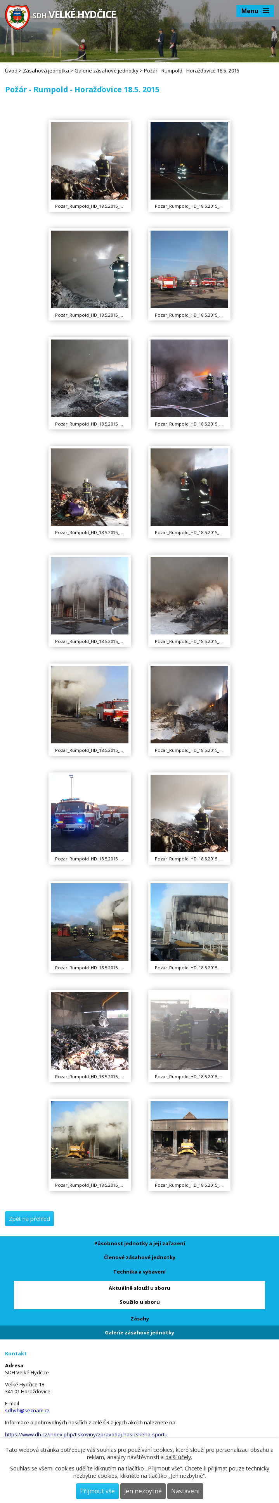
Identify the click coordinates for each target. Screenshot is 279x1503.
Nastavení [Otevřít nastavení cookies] (185, 1491)
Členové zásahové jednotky (139, 1257)
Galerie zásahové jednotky (107, 70)
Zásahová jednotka (46, 70)
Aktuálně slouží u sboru (139, 1287)
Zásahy (139, 1318)
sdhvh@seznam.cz (27, 1410)
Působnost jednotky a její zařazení (139, 1243)
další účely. (178, 1457)
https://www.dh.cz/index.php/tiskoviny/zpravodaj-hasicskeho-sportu (86, 1434)
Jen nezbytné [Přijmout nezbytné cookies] (143, 1491)
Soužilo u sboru (140, 1301)
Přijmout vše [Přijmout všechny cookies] (97, 1491)
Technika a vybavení (139, 1271)
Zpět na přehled (29, 1218)
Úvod (11, 70)
